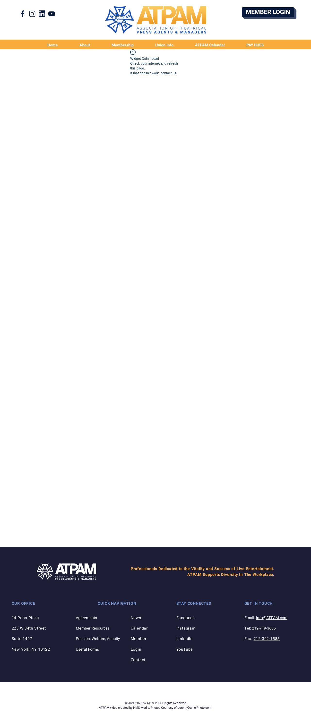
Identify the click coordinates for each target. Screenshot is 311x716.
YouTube (184, 649)
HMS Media (141, 707)
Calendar (139, 628)
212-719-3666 (264, 628)
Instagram (186, 628)
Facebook (185, 618)
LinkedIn (184, 639)
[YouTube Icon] (51, 13)
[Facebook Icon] (22, 13)
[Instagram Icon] (32, 13)
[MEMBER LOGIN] (268, 12)
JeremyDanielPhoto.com (194, 707)
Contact (138, 660)
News (136, 618)
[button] (164, 45)
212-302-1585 (267, 639)
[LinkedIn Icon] (42, 13)
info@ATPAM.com (271, 618)
